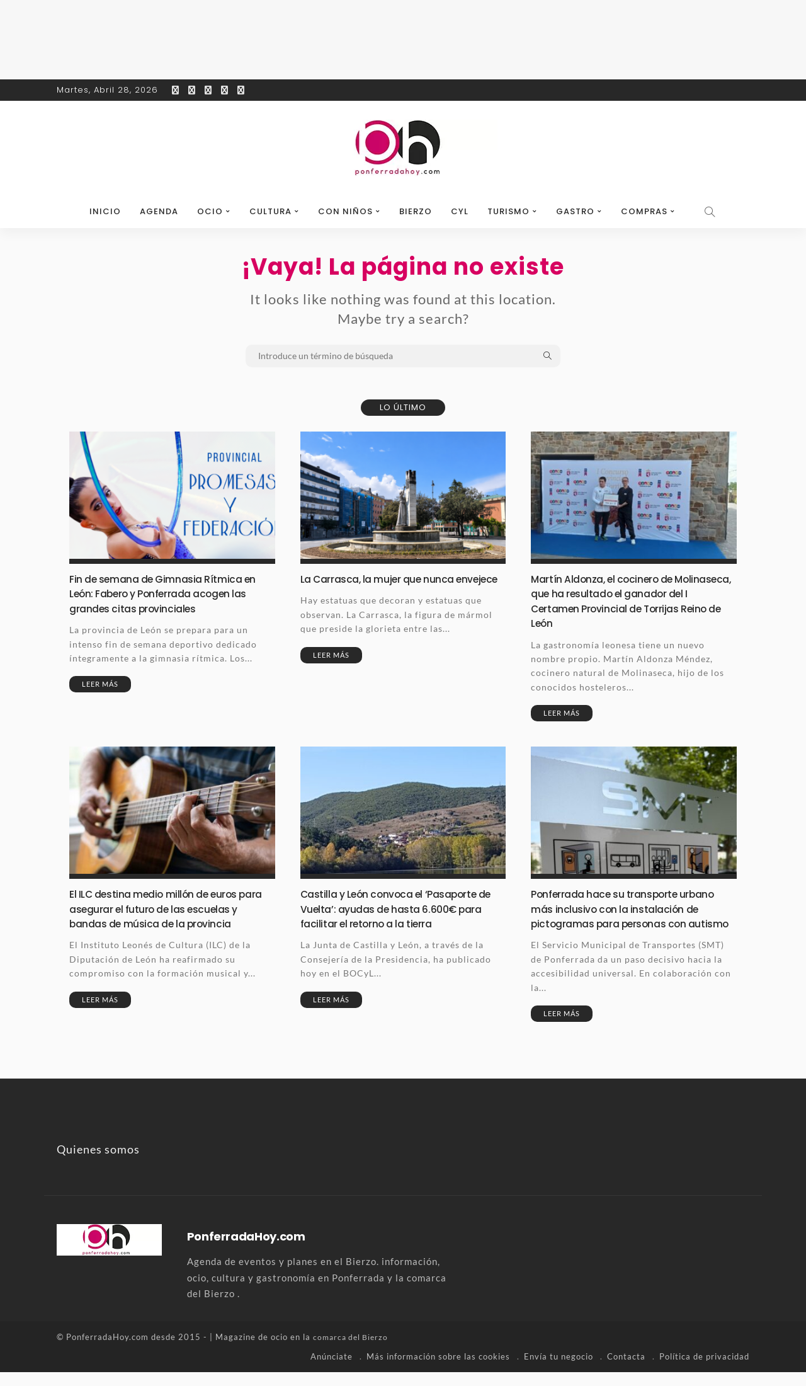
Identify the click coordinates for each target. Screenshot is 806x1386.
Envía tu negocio (558, 1370)
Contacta (626, 1370)
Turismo (508, 211)
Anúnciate (331, 1370)
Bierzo (415, 211)
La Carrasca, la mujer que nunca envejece (384, 586)
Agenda (159, 211)
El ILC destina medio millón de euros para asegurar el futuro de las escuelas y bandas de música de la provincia (171, 908)
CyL (459, 211)
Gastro (575, 211)
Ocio (210, 211)
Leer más (100, 684)
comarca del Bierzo (352, 1351)
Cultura (270, 211)
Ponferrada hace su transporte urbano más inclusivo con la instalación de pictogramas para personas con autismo (632, 916)
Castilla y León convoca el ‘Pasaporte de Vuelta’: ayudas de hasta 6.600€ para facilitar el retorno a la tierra (397, 908)
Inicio (105, 211)
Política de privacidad (704, 1370)
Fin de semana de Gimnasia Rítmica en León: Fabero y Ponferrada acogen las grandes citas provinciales (171, 593)
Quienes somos (98, 1164)
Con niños (345, 211)
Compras (644, 211)
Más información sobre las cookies (438, 1370)
